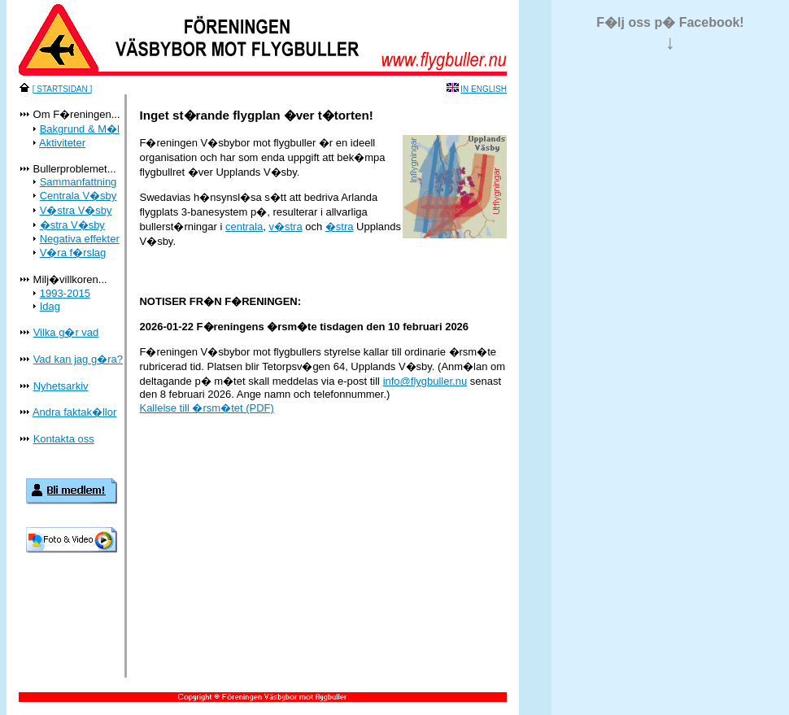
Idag (50, 306)
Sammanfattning (78, 182)
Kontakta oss (63, 439)
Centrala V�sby (78, 196)
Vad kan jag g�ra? (78, 359)
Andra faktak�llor (74, 412)
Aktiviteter (62, 143)
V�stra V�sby (76, 210)
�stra (339, 226)
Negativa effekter (80, 239)
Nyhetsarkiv (61, 386)
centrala (244, 226)
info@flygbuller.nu (425, 381)
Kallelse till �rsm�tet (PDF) (206, 408)
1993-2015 (65, 293)
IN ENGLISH (483, 89)
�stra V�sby (72, 225)
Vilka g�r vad (66, 332)
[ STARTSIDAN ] (63, 89)
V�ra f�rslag (73, 252)
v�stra (285, 226)
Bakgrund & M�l (80, 129)
